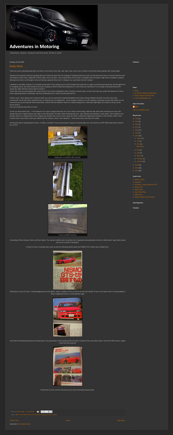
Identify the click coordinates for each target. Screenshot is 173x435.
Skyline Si (138, 182)
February (140, 159)
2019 (137, 121)
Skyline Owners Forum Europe (144, 197)
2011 (137, 171)
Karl (136, 107)
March (139, 156)
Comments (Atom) (24, 424)
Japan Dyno (138, 194)
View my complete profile (141, 110)
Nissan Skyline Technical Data (144, 95)
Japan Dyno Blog (140, 192)
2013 (137, 165)
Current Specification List (143, 98)
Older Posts (121, 420)
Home (68, 420)
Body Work (16, 66)
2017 (137, 127)
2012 (137, 168)
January (139, 161)
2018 (137, 124)
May (138, 150)
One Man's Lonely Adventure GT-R (146, 184)
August (139, 138)
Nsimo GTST (30, 414)
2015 (137, 133)
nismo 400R (22, 414)
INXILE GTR (139, 187)
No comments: (30, 411)
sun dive (49, 414)
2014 (137, 136)
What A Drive (139, 189)
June (138, 144)
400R (17, 414)
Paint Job (38, 414)
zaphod (55, 414)
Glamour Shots (139, 179)
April (138, 153)
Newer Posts (14, 420)
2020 (137, 119)
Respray (43, 414)
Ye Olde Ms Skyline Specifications (146, 93)
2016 (137, 130)
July (138, 141)
